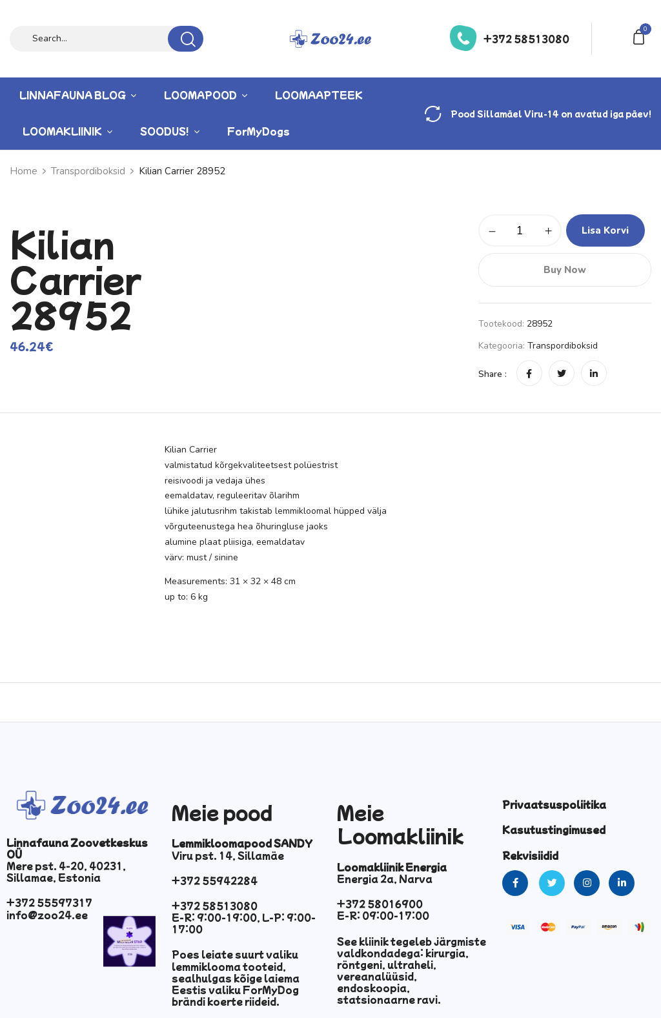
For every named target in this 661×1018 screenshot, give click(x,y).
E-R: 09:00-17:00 (383, 915)
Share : (492, 374)
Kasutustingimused (553, 829)
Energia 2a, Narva (384, 878)
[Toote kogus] (520, 230)
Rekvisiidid (530, 855)
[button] (641, 36)
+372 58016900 (380, 903)
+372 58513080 (526, 38)
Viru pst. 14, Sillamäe (228, 855)
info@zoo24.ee (47, 914)
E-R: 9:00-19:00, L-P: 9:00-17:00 (244, 923)
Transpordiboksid (562, 346)
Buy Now (565, 269)
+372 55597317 (49, 902)
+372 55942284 (215, 880)
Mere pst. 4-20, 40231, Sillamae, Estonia (66, 871)
